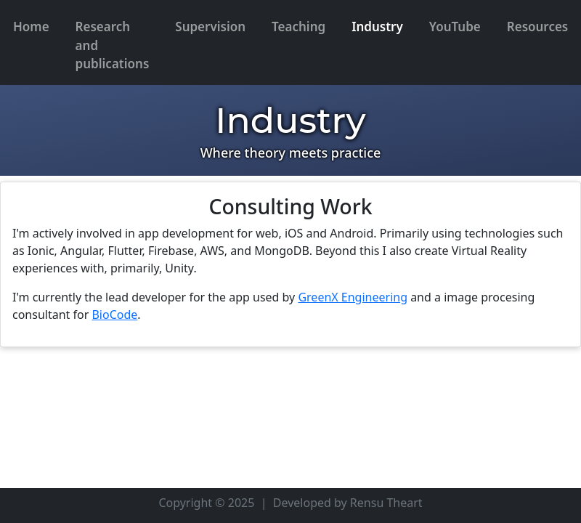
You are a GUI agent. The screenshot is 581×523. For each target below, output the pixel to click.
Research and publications (113, 45)
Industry (377, 26)
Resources (538, 26)
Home (31, 26)
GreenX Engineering (352, 297)
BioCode (114, 315)
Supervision (210, 26)
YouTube (455, 26)
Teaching (298, 26)
